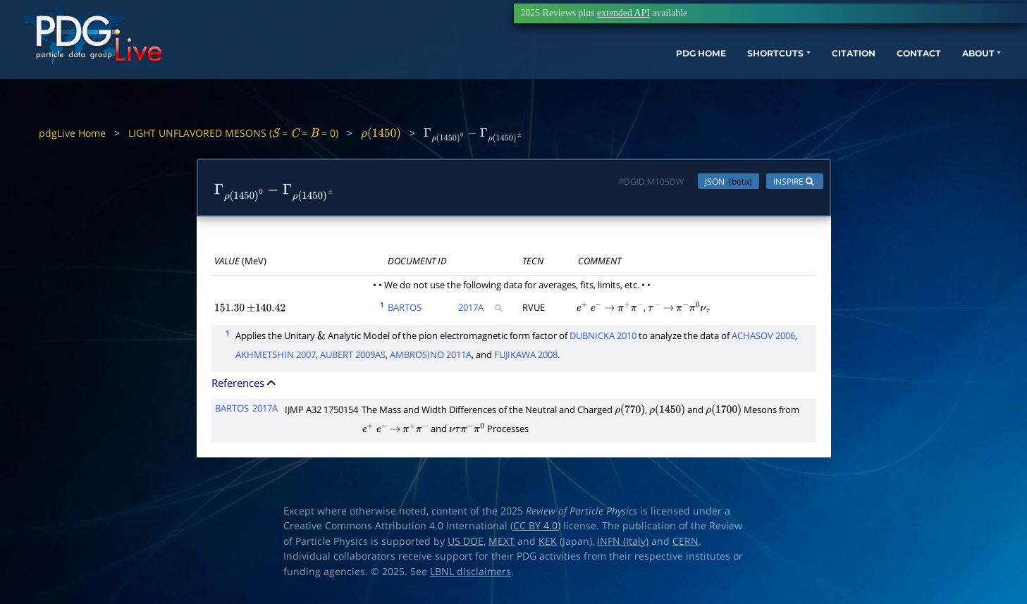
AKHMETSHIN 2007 (275, 358)
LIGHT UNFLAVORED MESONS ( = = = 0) (233, 133)
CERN (685, 544)
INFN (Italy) (622, 544)
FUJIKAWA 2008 (526, 358)
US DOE (466, 544)
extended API (623, 13)
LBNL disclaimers (470, 575)
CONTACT (850, 75)
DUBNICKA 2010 (603, 338)
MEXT (501, 544)
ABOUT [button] (917, 75)
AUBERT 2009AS (353, 358)
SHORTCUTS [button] (687, 75)
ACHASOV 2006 (763, 338)
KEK (548, 544)
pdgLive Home (72, 133)
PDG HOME (601, 75)
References (244, 385)
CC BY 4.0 (535, 529)
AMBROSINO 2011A (431, 358)
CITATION (777, 75)
